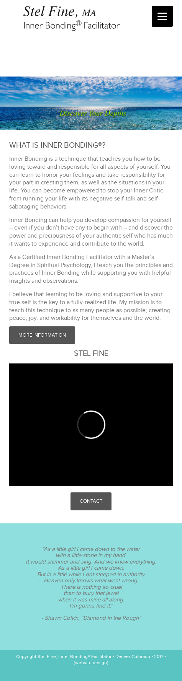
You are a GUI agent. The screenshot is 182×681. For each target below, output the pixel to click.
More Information (42, 335)
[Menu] (162, 16)
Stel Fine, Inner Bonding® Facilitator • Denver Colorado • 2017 (90, 19)
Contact (91, 501)
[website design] (91, 662)
